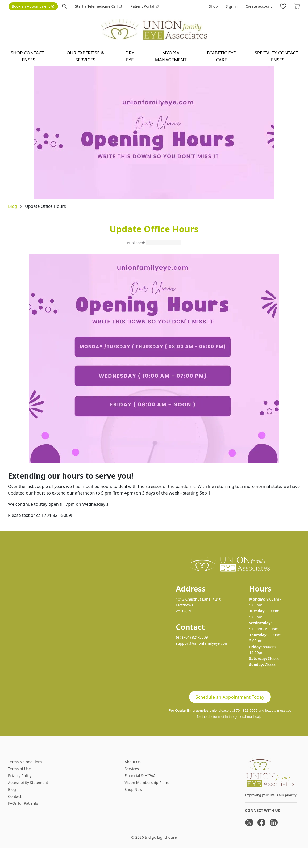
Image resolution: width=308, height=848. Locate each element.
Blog (12, 206)
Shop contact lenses (27, 56)
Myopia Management (171, 56)
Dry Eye (130, 56)
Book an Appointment (33, 6)
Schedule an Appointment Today (229, 697)
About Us (132, 761)
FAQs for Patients (23, 803)
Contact (15, 796)
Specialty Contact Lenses (276, 56)
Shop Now (133, 789)
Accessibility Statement (28, 782)
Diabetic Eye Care (221, 56)
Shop (213, 6)
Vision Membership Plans (146, 782)
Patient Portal (144, 6)
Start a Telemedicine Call (98, 6)
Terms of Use (19, 768)
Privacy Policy (19, 775)
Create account (258, 6)
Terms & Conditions (25, 761)
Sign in (232, 6)
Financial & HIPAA (139, 775)
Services (131, 768)
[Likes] (283, 6)
